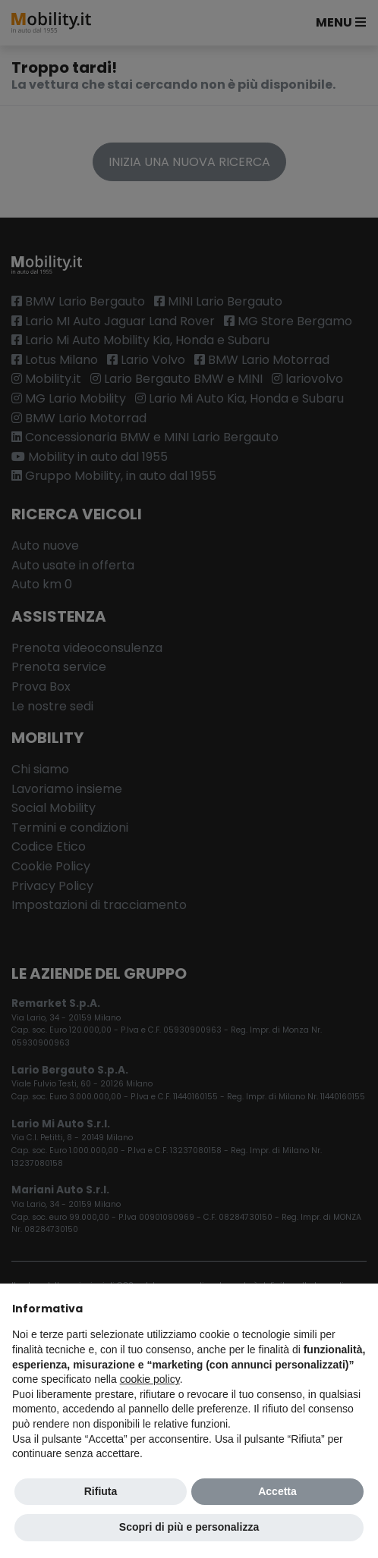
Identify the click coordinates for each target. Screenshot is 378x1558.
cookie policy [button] (150, 1379)
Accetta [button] (277, 1491)
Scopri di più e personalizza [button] (189, 1527)
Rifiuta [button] (101, 1491)
